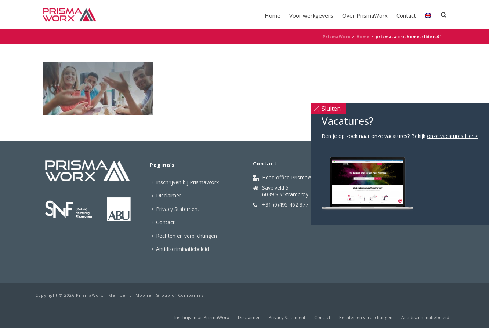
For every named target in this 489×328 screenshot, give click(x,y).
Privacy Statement (175, 208)
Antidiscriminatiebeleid (180, 248)
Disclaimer (166, 195)
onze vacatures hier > (452, 135)
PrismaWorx (337, 36)
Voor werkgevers (311, 15)
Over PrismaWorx (365, 15)
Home (272, 15)
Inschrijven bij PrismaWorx (185, 182)
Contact (406, 15)
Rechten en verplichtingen (184, 235)
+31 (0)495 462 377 (285, 204)
